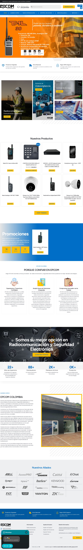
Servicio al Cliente (25, 6)
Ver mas (7, 116)
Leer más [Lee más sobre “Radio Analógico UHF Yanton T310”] (40, 252)
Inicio (5, 13)
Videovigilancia (63, 13)
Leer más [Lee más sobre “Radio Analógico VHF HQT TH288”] (10, 203)
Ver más (59, 111)
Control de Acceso (47, 13)
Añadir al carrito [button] (31, 170)
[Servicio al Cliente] (18, 7)
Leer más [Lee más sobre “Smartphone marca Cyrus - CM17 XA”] (72, 170)
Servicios (75, 13)
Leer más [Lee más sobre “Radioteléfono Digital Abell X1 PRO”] (52, 203)
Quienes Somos (14, 13)
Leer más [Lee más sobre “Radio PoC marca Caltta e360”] (10, 170)
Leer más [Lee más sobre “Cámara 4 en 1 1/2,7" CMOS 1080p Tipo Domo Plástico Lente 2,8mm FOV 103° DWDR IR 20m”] (31, 203)
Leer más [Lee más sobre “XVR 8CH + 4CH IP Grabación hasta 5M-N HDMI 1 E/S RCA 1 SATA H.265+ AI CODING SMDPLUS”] (52, 170)
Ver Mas (59, 91)
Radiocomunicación (30, 13)
